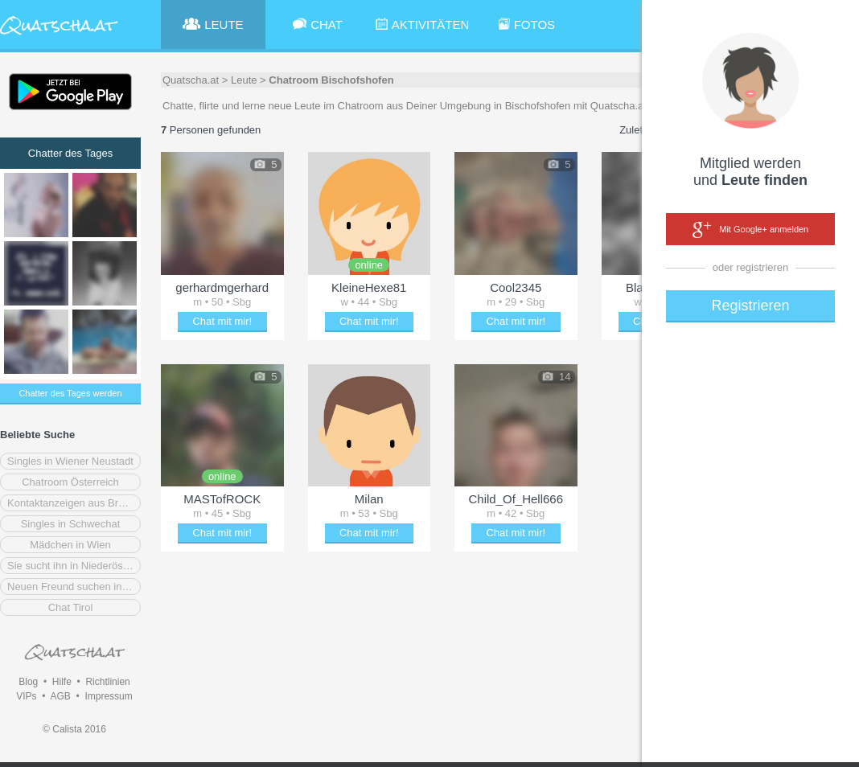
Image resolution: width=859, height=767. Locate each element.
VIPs (26, 696)
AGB (60, 696)
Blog (28, 681)
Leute (244, 80)
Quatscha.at (190, 80)
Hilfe (62, 681)
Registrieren (750, 305)
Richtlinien (107, 681)
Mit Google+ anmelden (750, 230)
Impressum (108, 696)
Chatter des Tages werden (69, 393)
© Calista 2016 (74, 729)
